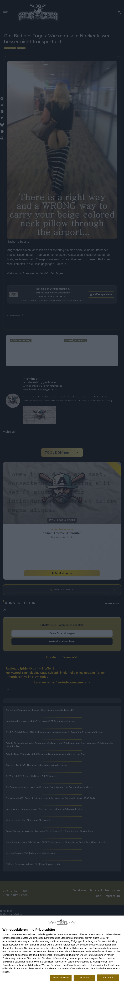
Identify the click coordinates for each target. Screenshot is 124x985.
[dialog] (62, 950)
